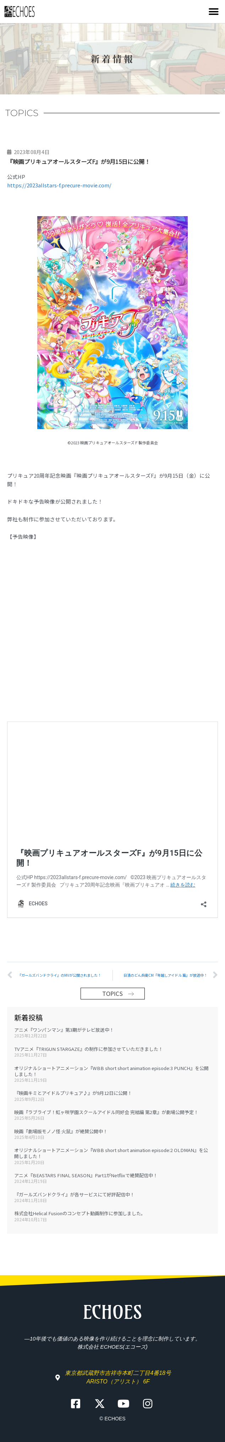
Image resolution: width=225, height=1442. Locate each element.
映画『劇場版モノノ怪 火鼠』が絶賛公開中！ (61, 1129)
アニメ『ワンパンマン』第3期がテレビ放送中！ (64, 1027)
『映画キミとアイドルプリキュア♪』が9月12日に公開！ (73, 1090)
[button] (213, 12)
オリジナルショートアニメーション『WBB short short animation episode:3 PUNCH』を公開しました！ (111, 1069)
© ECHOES (112, 1416)
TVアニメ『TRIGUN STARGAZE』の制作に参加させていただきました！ (88, 1046)
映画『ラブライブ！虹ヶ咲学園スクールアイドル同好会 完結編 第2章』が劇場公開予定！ (106, 1110)
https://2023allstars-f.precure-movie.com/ (59, 185)
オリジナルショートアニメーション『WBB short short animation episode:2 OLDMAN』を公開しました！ (111, 1151)
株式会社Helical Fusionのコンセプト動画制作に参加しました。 (80, 1211)
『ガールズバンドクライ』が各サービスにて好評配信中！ (74, 1192)
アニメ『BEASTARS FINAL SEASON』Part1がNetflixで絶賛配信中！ (86, 1173)
